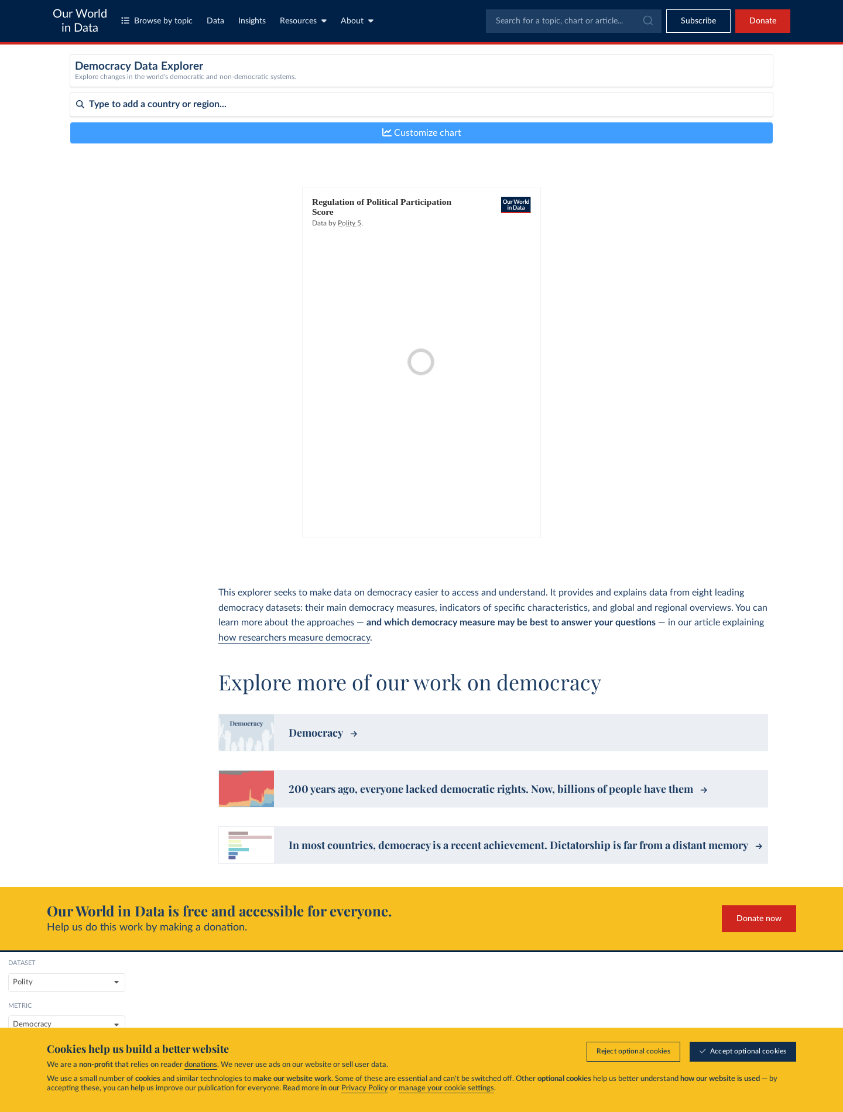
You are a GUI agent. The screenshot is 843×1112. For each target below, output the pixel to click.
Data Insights (707, 1011)
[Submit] (647, 21)
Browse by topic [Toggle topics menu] (157, 20)
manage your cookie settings (446, 1088)
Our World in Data (80, 21)
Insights (252, 21)
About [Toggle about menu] (357, 20)
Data (215, 21)
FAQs (159, 1024)
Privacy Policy (364, 1088)
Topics (440, 991)
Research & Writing (718, 991)
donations (200, 1065)
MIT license (81, 1012)
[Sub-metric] (646, 84)
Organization (579, 1011)
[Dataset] (282, 84)
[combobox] (574, 21)
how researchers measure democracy (294, 637)
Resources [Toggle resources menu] (303, 20)
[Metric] (464, 84)
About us (572, 991)
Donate (762, 21)
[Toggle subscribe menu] (698, 21)
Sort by (83, 151)
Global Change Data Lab (211, 975)
